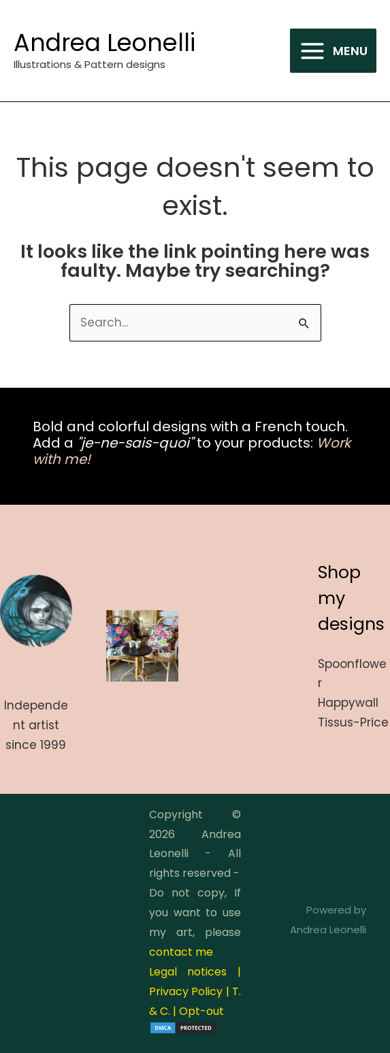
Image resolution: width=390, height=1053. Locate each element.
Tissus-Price (353, 722)
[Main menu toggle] (333, 51)
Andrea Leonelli (104, 42)
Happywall (348, 703)
